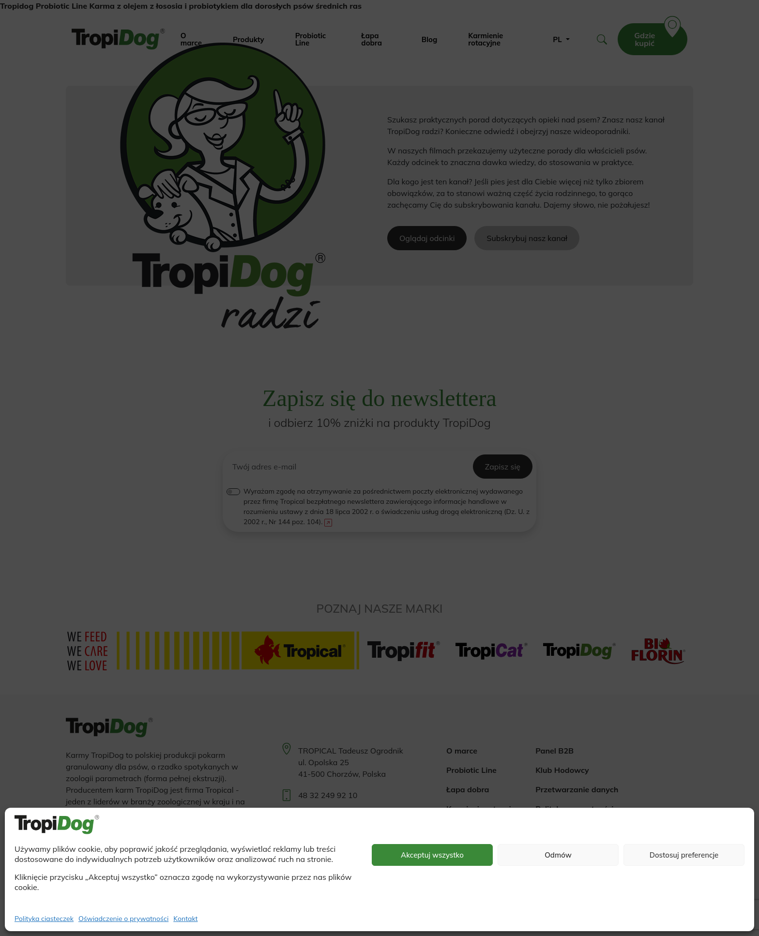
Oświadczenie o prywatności (123, 918)
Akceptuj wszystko (432, 855)
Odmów (558, 855)
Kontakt (185, 918)
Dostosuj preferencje (684, 855)
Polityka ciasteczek (44, 918)
